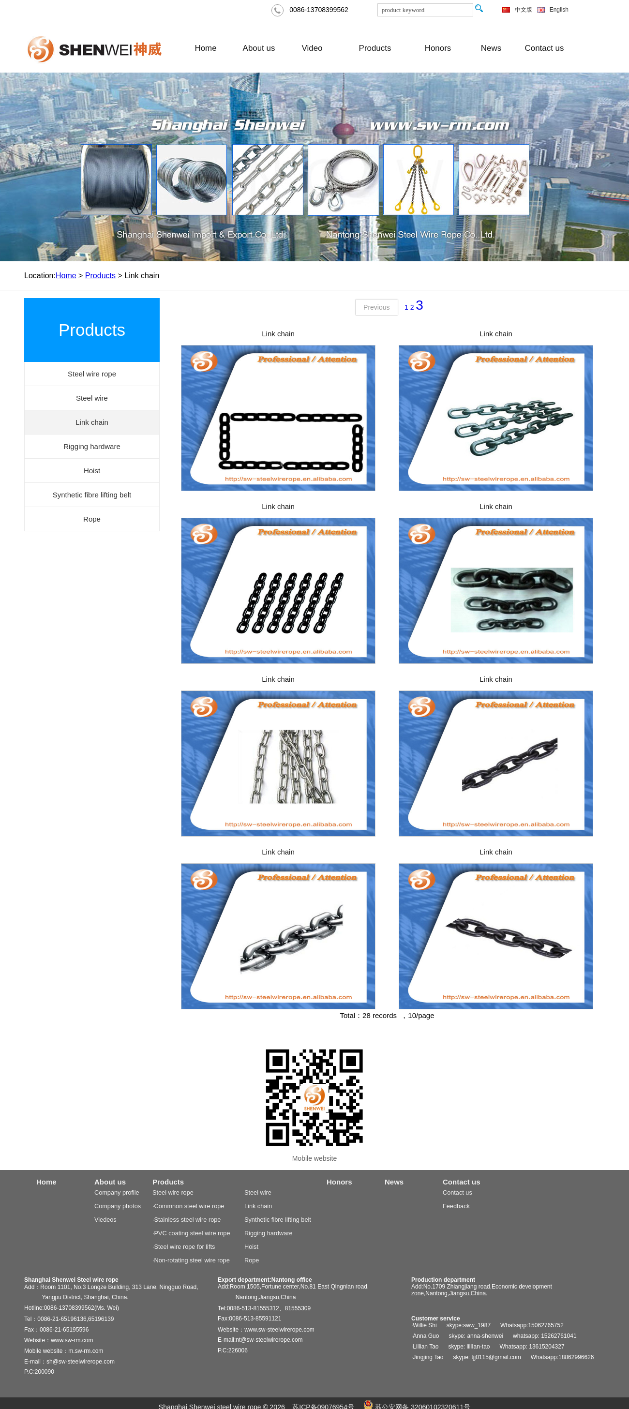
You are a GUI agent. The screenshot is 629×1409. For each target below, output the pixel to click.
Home (205, 48)
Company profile (116, 1192)
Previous (376, 307)
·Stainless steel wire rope (186, 1219)
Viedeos (105, 1219)
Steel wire (257, 1192)
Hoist (251, 1246)
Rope (251, 1260)
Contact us (544, 48)
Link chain (278, 334)
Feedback (456, 1206)
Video (312, 48)
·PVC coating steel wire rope (191, 1233)
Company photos (117, 1206)
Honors (438, 48)
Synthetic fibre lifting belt (277, 1219)
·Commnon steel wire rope (188, 1206)
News (491, 48)
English (559, 9)
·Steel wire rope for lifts (183, 1246)
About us (259, 48)
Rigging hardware (268, 1233)
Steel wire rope (173, 1192)
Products (375, 48)
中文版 (523, 9)
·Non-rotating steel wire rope (191, 1260)
